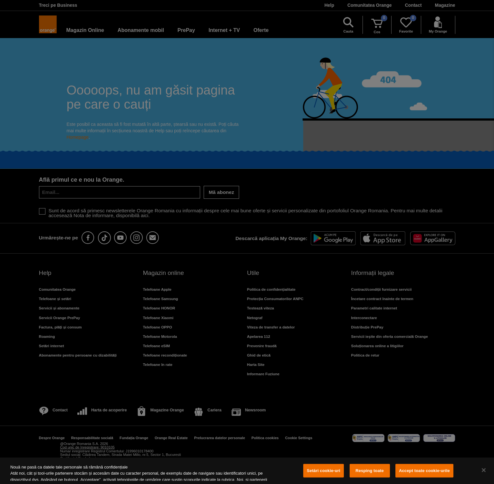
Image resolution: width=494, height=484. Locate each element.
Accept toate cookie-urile (424, 470)
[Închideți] (484, 470)
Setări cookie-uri (323, 470)
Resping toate (369, 470)
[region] (247, 471)
